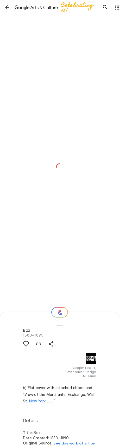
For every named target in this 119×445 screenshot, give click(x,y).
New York (37, 401)
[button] (7, 7)
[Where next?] (59, 312)
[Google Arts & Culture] (56, 7)
